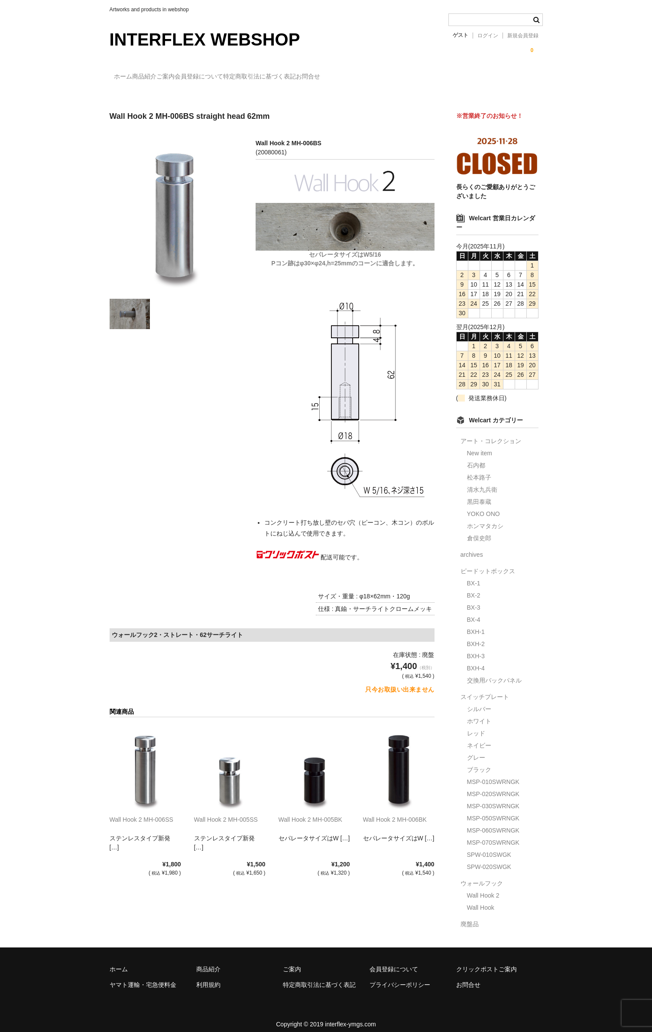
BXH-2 (476, 636)
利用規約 (208, 976)
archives (472, 546)
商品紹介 (166, 76)
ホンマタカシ (485, 518)
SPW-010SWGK (489, 846)
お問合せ (401, 76)
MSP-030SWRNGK (493, 798)
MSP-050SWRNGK (493, 810)
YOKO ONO (483, 506)
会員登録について (256, 76)
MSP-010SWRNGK (493, 774)
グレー (476, 749)
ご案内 (205, 76)
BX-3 (473, 599)
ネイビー (479, 737)
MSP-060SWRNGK (493, 822)
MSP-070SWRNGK (493, 834)
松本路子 (479, 469)
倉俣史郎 (479, 530)
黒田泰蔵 (479, 493)
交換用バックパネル (494, 672)
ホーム (127, 76)
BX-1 (473, 575)
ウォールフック (482, 875)
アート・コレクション (491, 433)
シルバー (479, 701)
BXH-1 (476, 624)
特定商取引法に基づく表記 (334, 76)
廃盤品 (470, 916)
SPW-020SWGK (489, 859)
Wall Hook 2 (483, 887)
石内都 (476, 457)
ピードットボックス (488, 563)
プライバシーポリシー (400, 976)
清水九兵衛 (482, 481)
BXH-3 (476, 648)
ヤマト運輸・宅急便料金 (143, 976)
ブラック (479, 761)
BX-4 (473, 611)
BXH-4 (476, 660)
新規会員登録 (522, 36)
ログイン (487, 36)
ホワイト (479, 713)
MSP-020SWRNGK (493, 786)
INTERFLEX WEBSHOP (205, 39)
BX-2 (473, 587)
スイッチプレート (485, 689)
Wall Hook (480, 899)
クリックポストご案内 (486, 961)
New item (479, 445)
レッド (476, 725)
